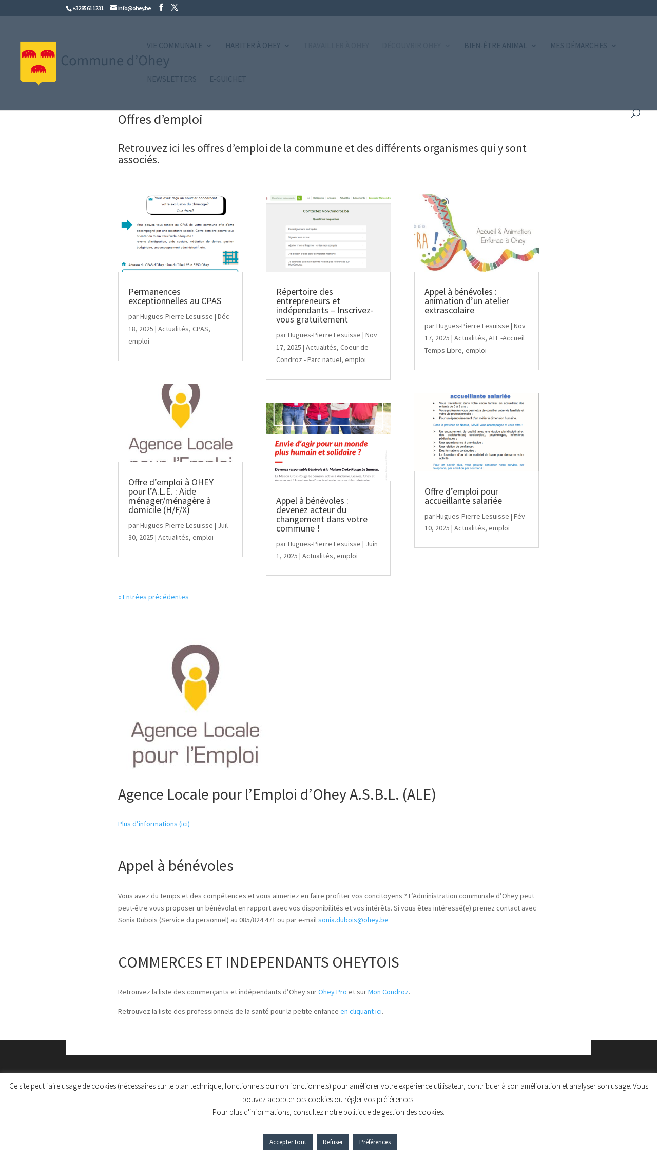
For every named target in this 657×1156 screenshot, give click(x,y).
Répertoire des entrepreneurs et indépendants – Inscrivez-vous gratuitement (325, 305)
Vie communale (174, 46)
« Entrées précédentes (153, 596)
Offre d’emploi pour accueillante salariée (463, 495)
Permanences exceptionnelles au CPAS (174, 296)
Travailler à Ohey (336, 46)
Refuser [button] (333, 1142)
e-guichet (227, 79)
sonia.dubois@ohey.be (353, 919)
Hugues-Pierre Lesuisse (176, 316)
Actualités (173, 328)
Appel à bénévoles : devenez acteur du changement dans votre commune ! (322, 514)
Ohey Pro (332, 991)
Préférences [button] (375, 1142)
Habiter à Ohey (252, 46)
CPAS (200, 328)
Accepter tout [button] (287, 1142)
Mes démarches (578, 46)
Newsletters (172, 79)
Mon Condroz (388, 991)
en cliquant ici (361, 1011)
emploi (138, 341)
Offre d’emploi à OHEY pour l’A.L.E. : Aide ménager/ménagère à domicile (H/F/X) (171, 496)
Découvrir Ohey (411, 46)
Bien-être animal (495, 46)
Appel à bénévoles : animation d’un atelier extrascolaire (466, 301)
